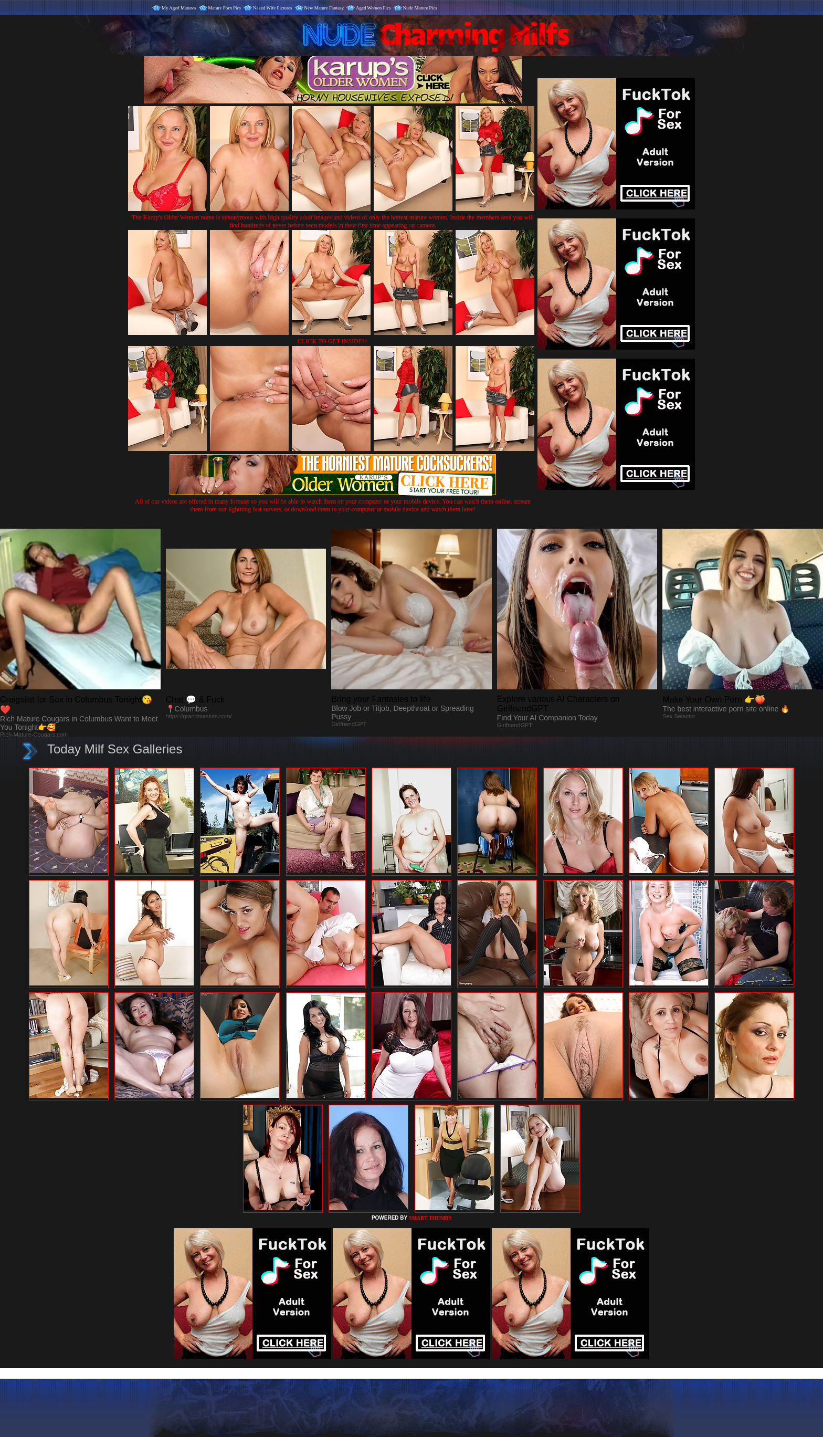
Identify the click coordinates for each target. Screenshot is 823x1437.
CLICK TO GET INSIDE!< (333, 341)
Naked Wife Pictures (272, 8)
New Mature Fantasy (324, 8)
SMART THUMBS (430, 1218)
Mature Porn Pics (224, 8)
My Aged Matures (179, 8)
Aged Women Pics (373, 8)
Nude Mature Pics (420, 8)
